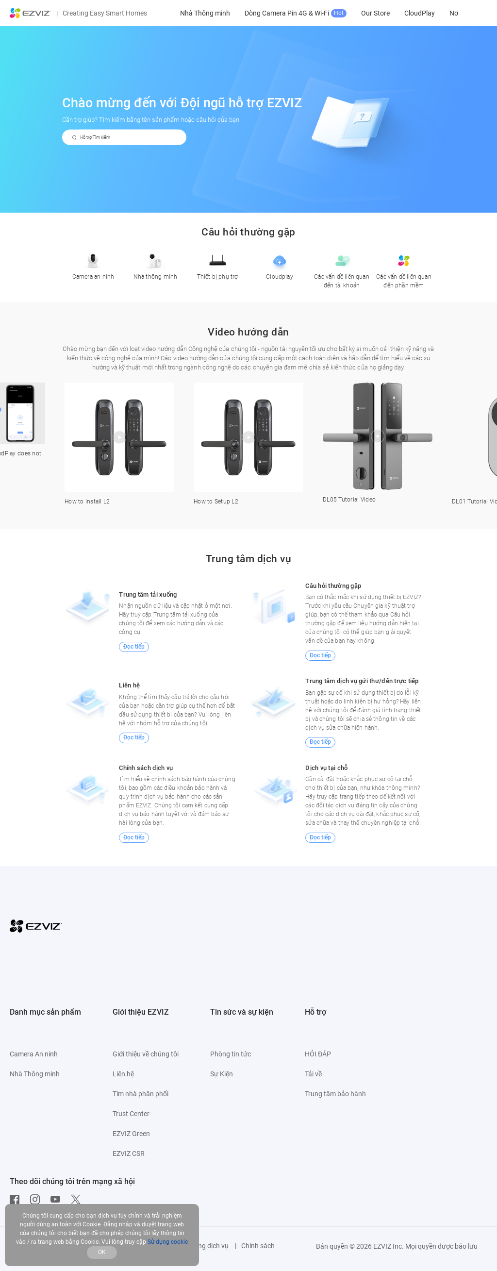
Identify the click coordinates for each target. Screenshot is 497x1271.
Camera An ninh (207, 13)
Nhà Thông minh (271, 13)
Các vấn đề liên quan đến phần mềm (403, 269)
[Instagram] (37, 1199)
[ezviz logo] (30, 13)
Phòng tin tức (230, 1054)
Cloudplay (279, 264)
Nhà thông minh (155, 264)
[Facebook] (17, 1199)
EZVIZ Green (131, 1133)
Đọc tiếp (134, 646)
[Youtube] (57, 1199)
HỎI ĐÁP (318, 1054)
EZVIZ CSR (129, 1153)
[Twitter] (78, 1199)
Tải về (313, 1074)
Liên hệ (123, 1074)
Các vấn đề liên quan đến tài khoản (341, 269)
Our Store (441, 13)
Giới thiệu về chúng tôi (146, 1054)
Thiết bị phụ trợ (217, 264)
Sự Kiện (221, 1074)
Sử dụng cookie (168, 1241)
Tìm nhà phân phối (140, 1094)
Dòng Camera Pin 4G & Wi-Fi (362, 13)
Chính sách (258, 1246)
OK (102, 1252)
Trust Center (131, 1114)
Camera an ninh (93, 264)
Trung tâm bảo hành (335, 1094)
